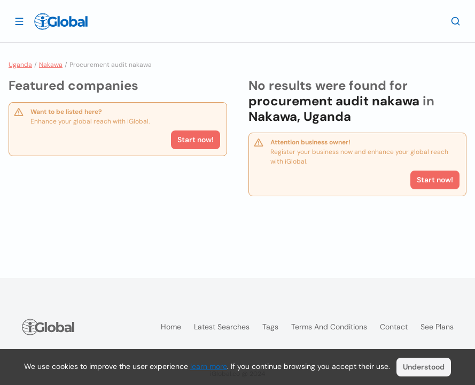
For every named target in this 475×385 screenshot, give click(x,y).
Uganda (20, 64)
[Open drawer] (19, 21)
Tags (270, 327)
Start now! (195, 139)
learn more (208, 366)
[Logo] (61, 21)
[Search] (455, 21)
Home (171, 327)
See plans (437, 327)
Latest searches (222, 327)
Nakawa (51, 64)
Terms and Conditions (329, 327)
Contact (394, 327)
